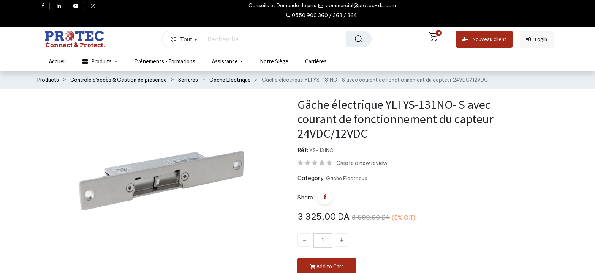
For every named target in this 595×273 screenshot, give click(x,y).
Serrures (188, 80)
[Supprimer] (304, 240)
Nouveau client (484, 39)
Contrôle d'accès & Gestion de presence (118, 80)
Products (48, 80)
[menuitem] (57, 61)
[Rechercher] (359, 39)
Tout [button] (184, 39)
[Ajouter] (341, 240)
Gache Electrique (230, 80)
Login (536, 39)
